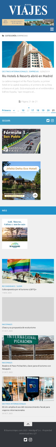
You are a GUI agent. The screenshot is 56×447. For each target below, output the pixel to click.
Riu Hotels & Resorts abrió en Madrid (27, 76)
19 (43, 110)
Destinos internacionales (15, 71)
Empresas (34, 71)
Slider (19, 286)
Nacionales (7, 324)
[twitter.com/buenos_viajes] (48, 120)
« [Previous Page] (14, 110)
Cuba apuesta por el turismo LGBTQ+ (19, 289)
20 (48, 110)
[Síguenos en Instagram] (52, 120)
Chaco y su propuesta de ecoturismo (19, 327)
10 (23, 110)
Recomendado (8, 286)
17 (32, 110)
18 (38, 110)
